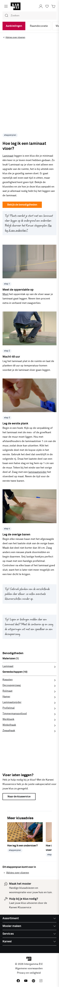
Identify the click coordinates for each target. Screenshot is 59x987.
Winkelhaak (9, 725)
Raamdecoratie (39, 26)
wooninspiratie (17, 892)
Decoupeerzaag (12, 685)
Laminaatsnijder (12, 702)
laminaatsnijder (37, 472)
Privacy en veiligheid (29, 973)
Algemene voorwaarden (29, 968)
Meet (5, 294)
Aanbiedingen (14, 26)
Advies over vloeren (17, 872)
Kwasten (8, 679)
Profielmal (9, 708)
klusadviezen (27, 888)
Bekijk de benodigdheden (22, 204)
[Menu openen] (6, 6)
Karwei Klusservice (20, 907)
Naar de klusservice (19, 796)
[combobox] (29, 15)
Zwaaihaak (9, 730)
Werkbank (8, 719)
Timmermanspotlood (15, 713)
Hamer (6, 696)
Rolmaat (7, 691)
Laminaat (8, 156)
